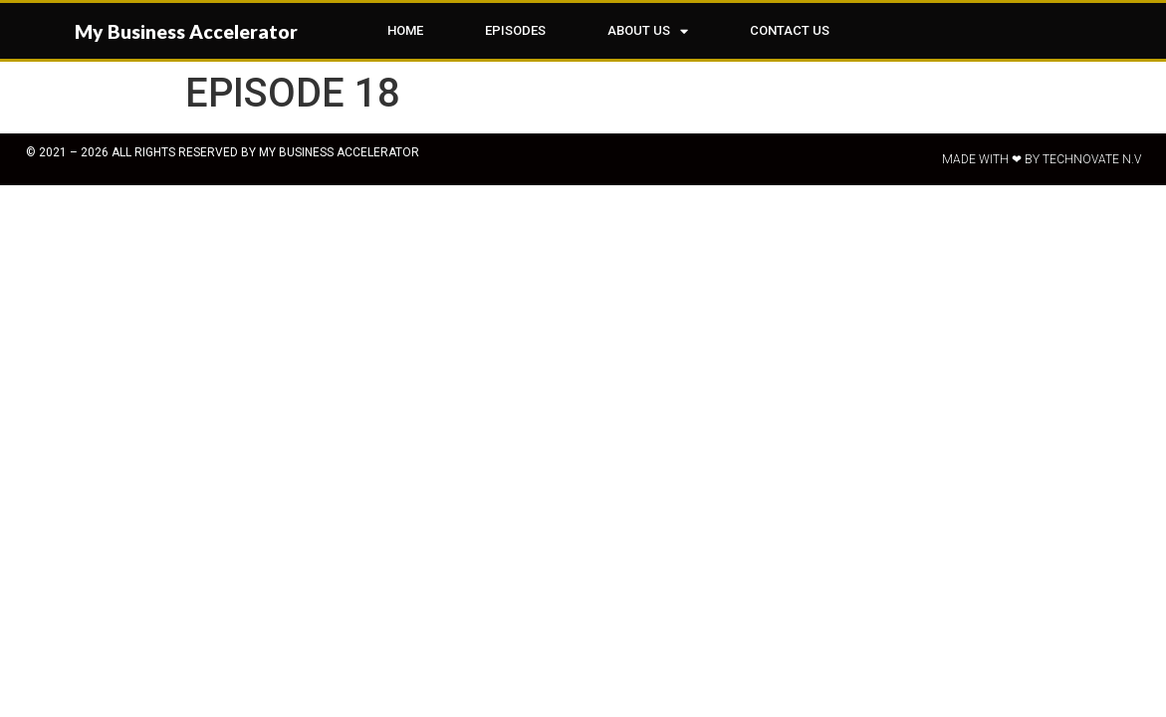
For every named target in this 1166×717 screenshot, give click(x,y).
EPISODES (515, 30)
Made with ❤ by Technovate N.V (1041, 159)
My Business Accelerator (186, 31)
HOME (405, 30)
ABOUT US (647, 31)
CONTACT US (789, 30)
